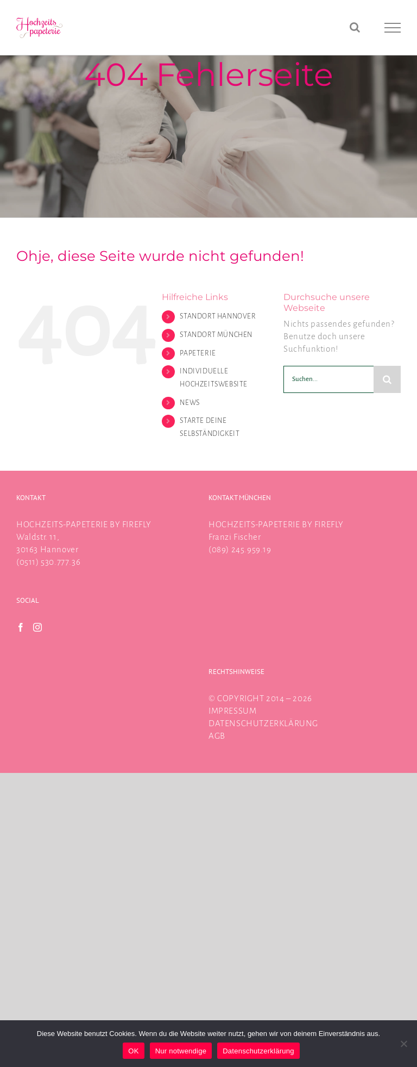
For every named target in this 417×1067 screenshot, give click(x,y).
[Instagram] (37, 627)
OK (133, 1051)
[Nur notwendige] (403, 1043)
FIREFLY (136, 524)
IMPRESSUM (232, 710)
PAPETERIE (198, 353)
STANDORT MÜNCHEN (216, 335)
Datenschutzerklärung (258, 1051)
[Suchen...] (328, 379)
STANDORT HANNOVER (218, 316)
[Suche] (387, 379)
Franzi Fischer (234, 536)
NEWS (189, 403)
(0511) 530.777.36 (48, 561)
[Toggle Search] (355, 27)
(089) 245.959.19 (239, 549)
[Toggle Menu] (392, 28)
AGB (216, 735)
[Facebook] (21, 627)
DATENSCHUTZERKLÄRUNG (263, 723)
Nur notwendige (181, 1051)
